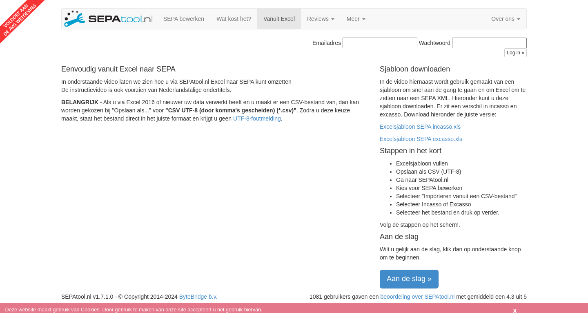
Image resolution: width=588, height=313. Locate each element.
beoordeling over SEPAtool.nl (417, 296)
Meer (356, 19)
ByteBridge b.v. (198, 296)
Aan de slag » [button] (409, 279)
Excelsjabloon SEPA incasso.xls (420, 126)
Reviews (320, 19)
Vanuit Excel (279, 19)
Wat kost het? (233, 19)
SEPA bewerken (183, 19)
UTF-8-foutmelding (257, 118)
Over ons (505, 19)
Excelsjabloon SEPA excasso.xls (421, 139)
